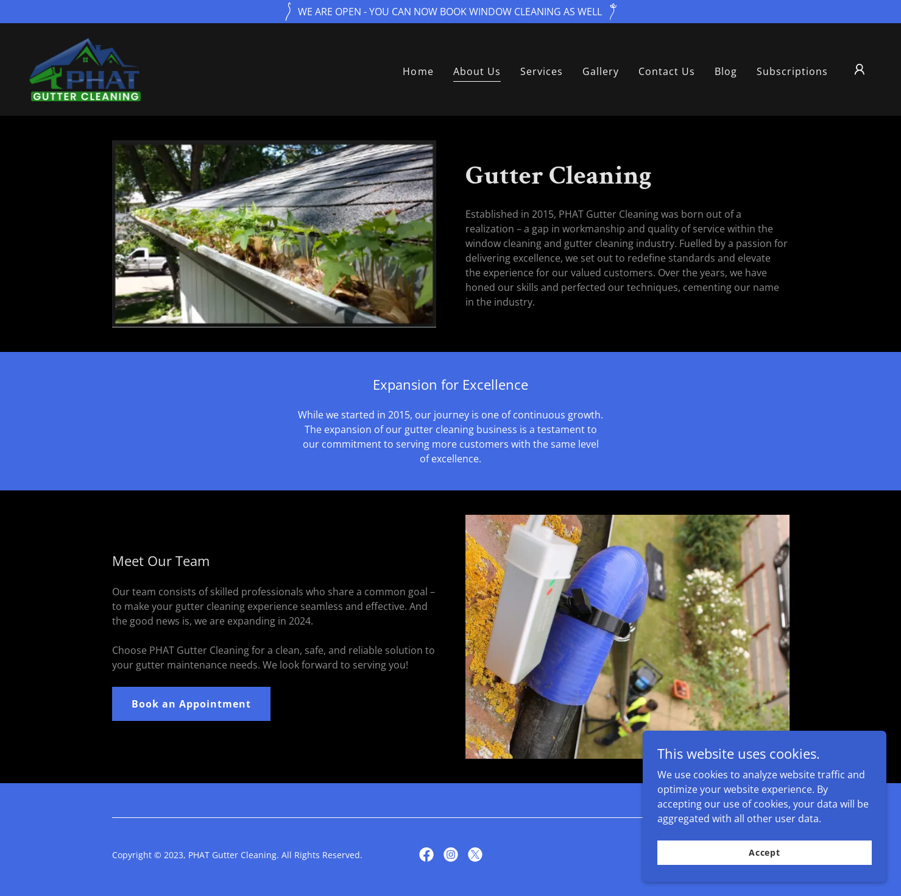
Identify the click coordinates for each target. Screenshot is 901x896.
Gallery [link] (600, 71)
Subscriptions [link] (792, 71)
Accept (764, 852)
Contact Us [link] (666, 71)
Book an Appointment (191, 704)
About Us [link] (477, 71)
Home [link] (418, 71)
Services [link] (541, 71)
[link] (85, 68)
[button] (859, 69)
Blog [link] (726, 71)
